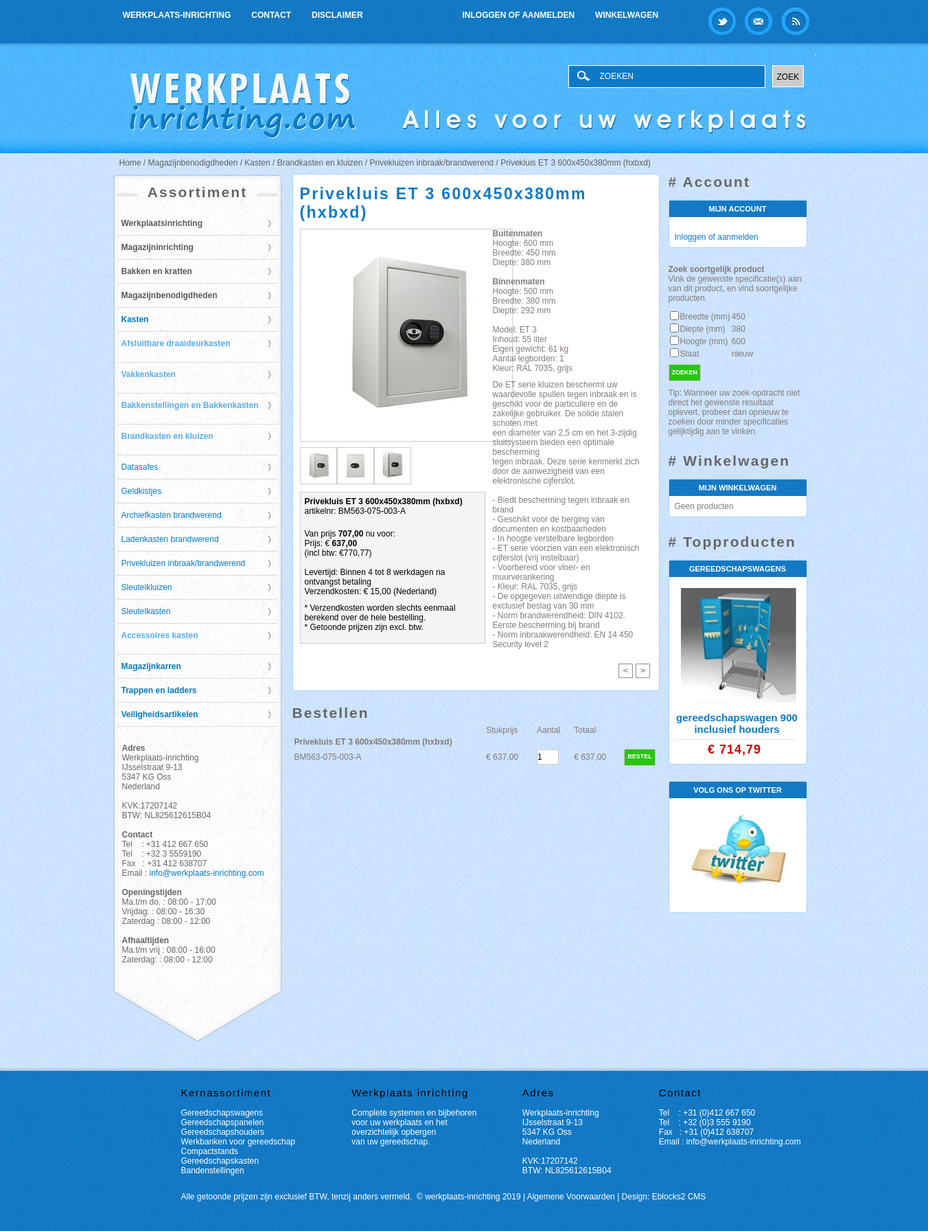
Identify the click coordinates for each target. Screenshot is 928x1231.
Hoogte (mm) (704, 341)
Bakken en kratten (156, 271)
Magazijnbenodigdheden (169, 295)
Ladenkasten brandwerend (170, 539)
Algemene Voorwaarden (571, 1196)
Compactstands (209, 1151)
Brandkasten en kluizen (167, 436)
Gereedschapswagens (222, 1113)
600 (738, 341)
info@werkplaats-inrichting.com (207, 873)
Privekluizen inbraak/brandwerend (183, 563)
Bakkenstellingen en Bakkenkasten (190, 405)
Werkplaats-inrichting (177, 15)
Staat (689, 354)
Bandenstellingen (212, 1170)
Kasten (135, 319)
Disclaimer (337, 15)
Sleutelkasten (146, 611)
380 (738, 329)
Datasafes (140, 467)
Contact (271, 15)
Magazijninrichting (157, 247)
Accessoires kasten (159, 635)
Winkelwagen (626, 15)
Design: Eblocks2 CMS (664, 1196)
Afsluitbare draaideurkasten (176, 343)
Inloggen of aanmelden (519, 15)
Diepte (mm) (703, 329)
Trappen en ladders (159, 690)
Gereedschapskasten (220, 1161)
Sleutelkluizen (146, 587)
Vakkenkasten (148, 374)
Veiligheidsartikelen (159, 714)
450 (738, 316)
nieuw (742, 354)
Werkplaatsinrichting (161, 223)
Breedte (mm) (705, 316)
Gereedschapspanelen (222, 1122)
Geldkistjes (141, 491)
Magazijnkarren (151, 666)
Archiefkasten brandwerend (171, 515)
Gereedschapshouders (222, 1132)
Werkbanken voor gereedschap (238, 1142)
